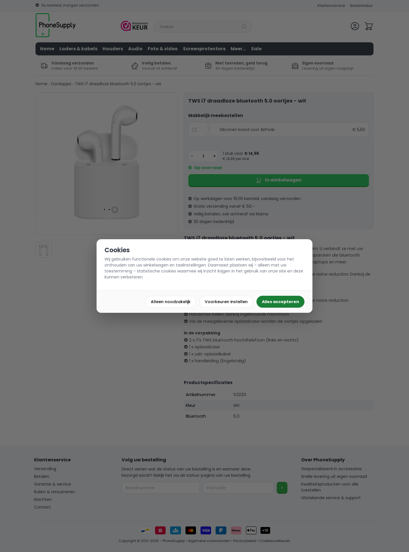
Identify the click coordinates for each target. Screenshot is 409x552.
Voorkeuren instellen (226, 302)
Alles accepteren (280, 302)
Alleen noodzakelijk (171, 302)
